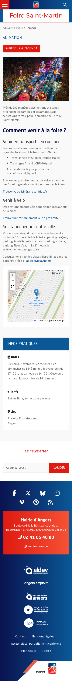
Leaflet (38, 320)
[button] (36, 292)
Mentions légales (43, 636)
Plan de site (28, 651)
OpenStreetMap (55, 320)
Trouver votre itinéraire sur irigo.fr (25, 191)
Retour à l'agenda (21, 48)
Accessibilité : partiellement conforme (36, 643)
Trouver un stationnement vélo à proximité (31, 218)
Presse (46, 651)
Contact (20, 636)
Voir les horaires (36, 546)
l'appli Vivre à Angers (38, 261)
